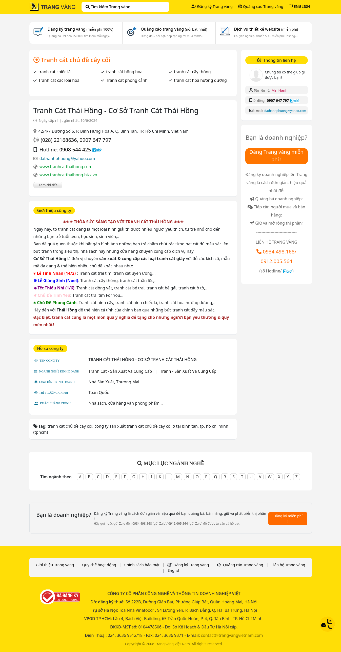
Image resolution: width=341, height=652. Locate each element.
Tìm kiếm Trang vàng (108, 7)
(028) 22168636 (59, 139)
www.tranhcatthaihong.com (65, 166)
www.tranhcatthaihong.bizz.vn (68, 174)
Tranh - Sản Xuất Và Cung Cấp (188, 371)
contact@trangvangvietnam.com (232, 635)
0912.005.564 (276, 261)
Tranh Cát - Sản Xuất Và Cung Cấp (120, 371)
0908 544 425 (75, 149)
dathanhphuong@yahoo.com (67, 158)
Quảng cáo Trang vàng (260, 6)
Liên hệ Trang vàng (288, 564)
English (174, 570)
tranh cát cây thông (192, 71)
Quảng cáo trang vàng (174, 29)
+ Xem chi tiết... (48, 185)
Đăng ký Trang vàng (212, 6)
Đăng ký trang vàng (80, 29)
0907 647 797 (95, 139)
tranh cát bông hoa (124, 71)
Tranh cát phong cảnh (127, 80)
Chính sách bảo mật (142, 564)
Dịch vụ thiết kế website (266, 29)
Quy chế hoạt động (99, 564)
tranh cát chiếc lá (54, 71)
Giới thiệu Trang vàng (55, 564)
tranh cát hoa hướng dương (200, 80)
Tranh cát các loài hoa (58, 80)
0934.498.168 (278, 251)
